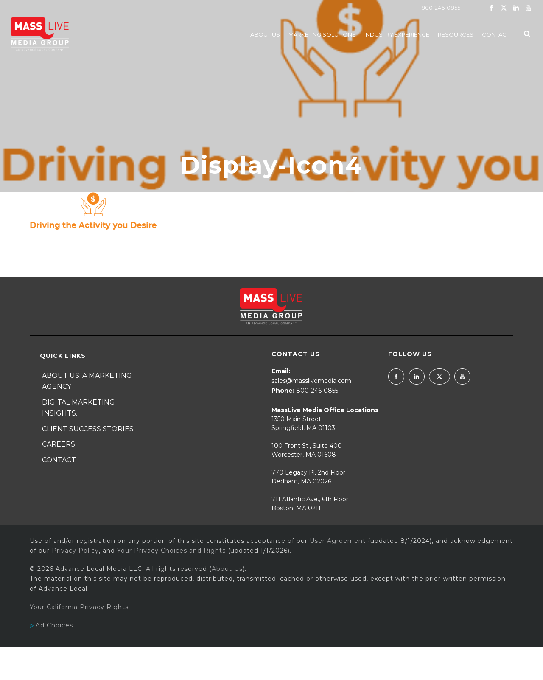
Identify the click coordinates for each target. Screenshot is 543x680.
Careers (58, 444)
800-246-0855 (440, 7)
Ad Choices (51, 625)
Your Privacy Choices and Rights (171, 550)
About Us (265, 34)
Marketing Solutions (322, 34)
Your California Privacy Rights (79, 607)
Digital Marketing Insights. (78, 408)
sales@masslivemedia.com (311, 381)
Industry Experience (396, 34)
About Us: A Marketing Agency (87, 381)
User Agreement (338, 541)
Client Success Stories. (88, 429)
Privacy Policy (75, 550)
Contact (495, 34)
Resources (455, 34)
